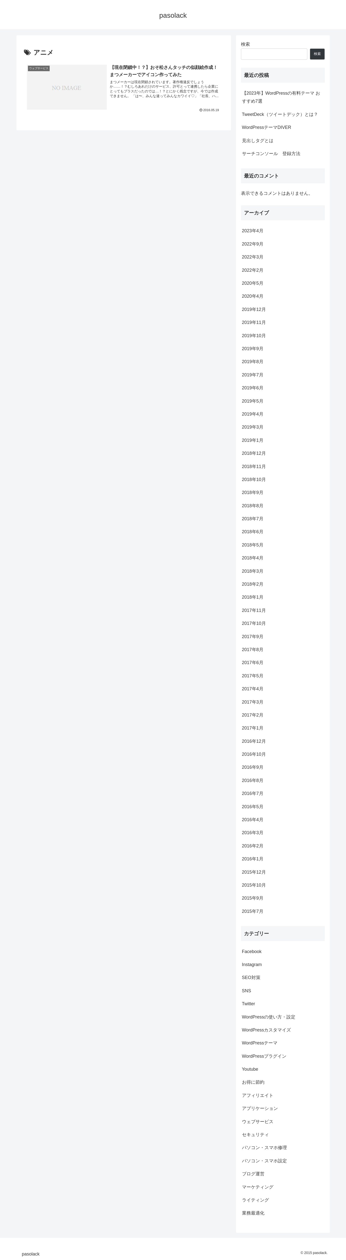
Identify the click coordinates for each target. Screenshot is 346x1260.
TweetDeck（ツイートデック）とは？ (280, 114)
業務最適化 (253, 1213)
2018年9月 (252, 492)
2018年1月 (252, 597)
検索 (245, 44)
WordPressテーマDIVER (266, 127)
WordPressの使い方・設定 (269, 1016)
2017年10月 (254, 623)
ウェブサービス (257, 1121)
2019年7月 (252, 374)
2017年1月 (252, 728)
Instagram (252, 964)
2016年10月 (254, 754)
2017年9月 (252, 636)
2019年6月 (252, 387)
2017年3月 (252, 702)
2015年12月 (254, 872)
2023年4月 (252, 230)
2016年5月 (252, 806)
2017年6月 (252, 662)
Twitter (248, 1003)
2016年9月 (252, 767)
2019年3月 (252, 427)
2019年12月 (254, 309)
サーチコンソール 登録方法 (271, 153)
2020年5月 (252, 283)
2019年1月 (252, 440)
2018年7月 (252, 518)
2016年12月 (254, 741)
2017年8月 (252, 649)
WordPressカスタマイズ (266, 1029)
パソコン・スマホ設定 (264, 1160)
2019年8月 (252, 361)
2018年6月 (252, 531)
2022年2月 (252, 270)
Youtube (250, 1069)
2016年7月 (252, 793)
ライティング (255, 1200)
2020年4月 (252, 296)
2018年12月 (254, 453)
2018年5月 (252, 544)
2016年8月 (252, 780)
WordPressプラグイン (264, 1056)
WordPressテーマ (260, 1042)
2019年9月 (252, 348)
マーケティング (257, 1187)
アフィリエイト (257, 1095)
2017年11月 (254, 610)
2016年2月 (252, 845)
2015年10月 (254, 885)
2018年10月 (254, 479)
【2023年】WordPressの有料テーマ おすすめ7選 (281, 97)
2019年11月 (254, 322)
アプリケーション (260, 1108)
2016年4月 (252, 819)
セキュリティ (255, 1134)
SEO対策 (251, 977)
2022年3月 (252, 256)
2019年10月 (254, 335)
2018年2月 (252, 584)
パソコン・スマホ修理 (264, 1147)
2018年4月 (252, 557)
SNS (246, 990)
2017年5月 (252, 675)
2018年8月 (252, 505)
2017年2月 (252, 715)
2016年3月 (252, 832)
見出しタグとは (257, 140)
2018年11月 (254, 466)
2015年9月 (252, 898)
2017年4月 (252, 688)
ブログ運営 (253, 1173)
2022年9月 (252, 244)
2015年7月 (252, 911)
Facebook (252, 951)
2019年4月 (252, 414)
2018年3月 (252, 571)
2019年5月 (252, 401)
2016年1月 (252, 858)
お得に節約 (253, 1082)
